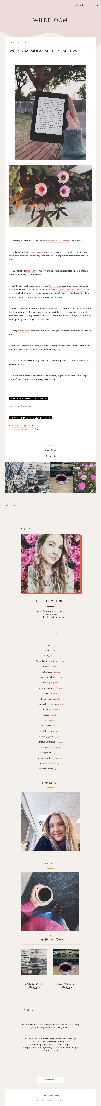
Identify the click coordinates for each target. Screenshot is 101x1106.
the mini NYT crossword (58, 241)
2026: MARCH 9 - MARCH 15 (34, 985)
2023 (50, 645)
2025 (50, 655)
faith (50, 693)
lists (50, 720)
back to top (50, 1080)
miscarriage (50, 726)
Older (91, 505)
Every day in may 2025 (50, 661)
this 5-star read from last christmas (70, 289)
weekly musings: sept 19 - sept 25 (43, 51)
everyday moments (50, 688)
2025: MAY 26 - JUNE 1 (50, 939)
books (50, 666)
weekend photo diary (21, 406)
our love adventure (50, 742)
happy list (50, 699)
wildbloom (50, 20)
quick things (50, 747)
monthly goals (50, 736)
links (50, 715)
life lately (50, 709)
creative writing (50, 677)
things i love (50, 752)
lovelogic (58, 1100)
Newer (10, 505)
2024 (50, 650)
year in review (50, 769)
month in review (50, 731)
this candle (25, 331)
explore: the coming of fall (24, 429)
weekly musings (34, 42)
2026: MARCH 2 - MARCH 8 (66, 985)
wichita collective (50, 763)
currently (50, 682)
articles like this (53, 308)
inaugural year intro (50, 704)
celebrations (50, 672)
